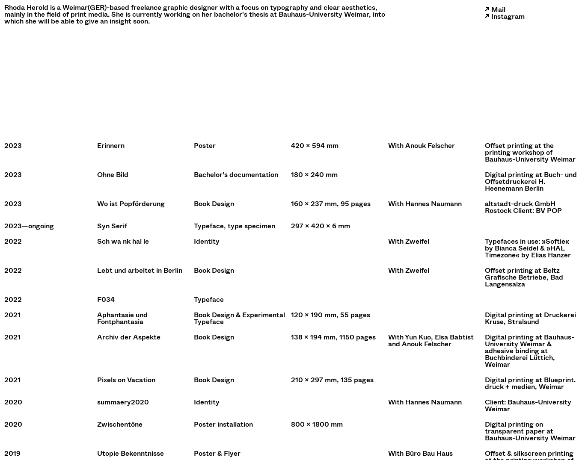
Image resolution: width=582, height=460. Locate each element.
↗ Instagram (505, 16)
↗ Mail (495, 10)
